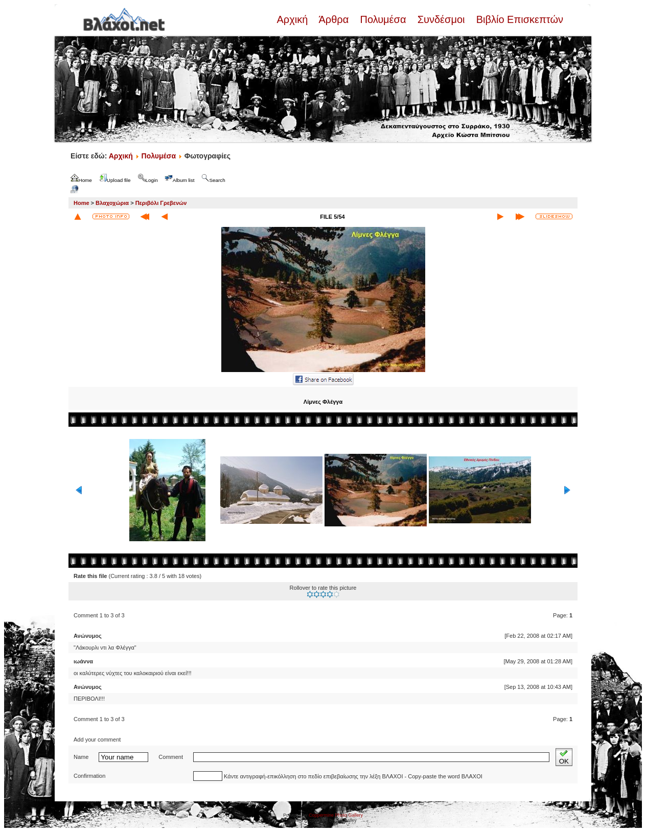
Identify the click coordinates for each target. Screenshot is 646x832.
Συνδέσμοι (441, 19)
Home (81, 203)
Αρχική (293, 19)
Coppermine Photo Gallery (336, 815)
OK (564, 757)
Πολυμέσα (383, 19)
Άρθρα (334, 19)
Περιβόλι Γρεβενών (161, 203)
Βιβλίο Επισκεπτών (518, 19)
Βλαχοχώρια (112, 203)
